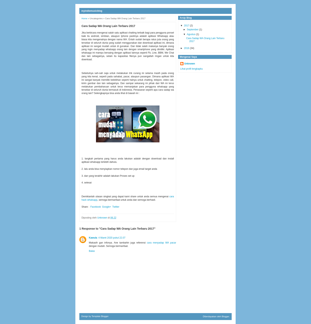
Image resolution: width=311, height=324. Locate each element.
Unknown (189, 63)
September (193, 29)
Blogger (225, 316)
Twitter (115, 206)
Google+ (106, 206)
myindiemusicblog (91, 11)
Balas (92, 251)
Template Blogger (100, 316)
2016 (187, 48)
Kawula (93, 237)
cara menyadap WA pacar (161, 242)
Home (84, 18)
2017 (187, 25)
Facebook (95, 206)
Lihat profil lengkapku (191, 68)
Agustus (191, 34)
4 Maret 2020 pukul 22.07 (111, 237)
